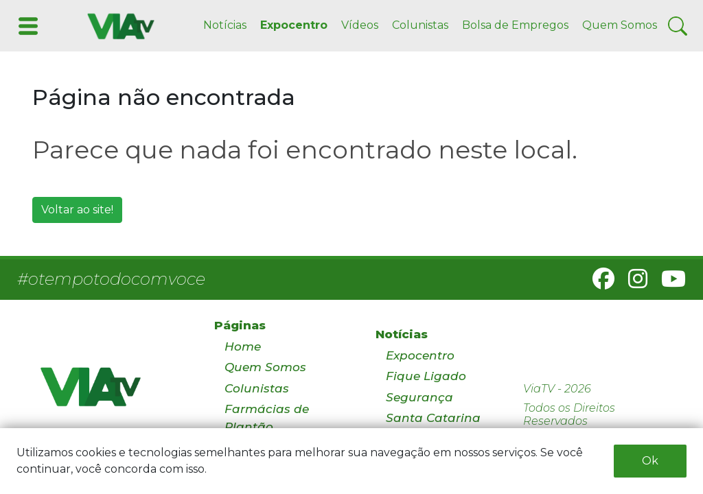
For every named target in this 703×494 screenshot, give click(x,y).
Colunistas (420, 25)
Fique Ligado (426, 376)
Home (242, 346)
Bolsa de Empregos (515, 25)
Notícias (224, 25)
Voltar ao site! (77, 209)
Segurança (419, 397)
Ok (650, 460)
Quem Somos (619, 25)
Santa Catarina (433, 418)
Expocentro (293, 25)
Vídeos (359, 25)
